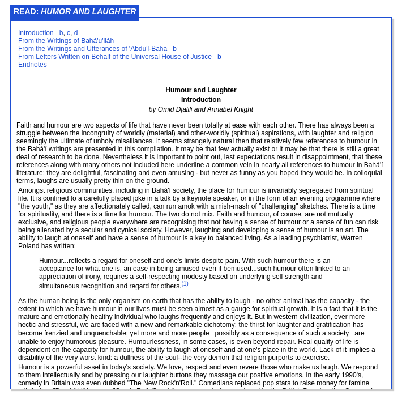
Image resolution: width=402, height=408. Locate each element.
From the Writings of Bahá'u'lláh (66, 41)
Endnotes (32, 65)
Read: (75, 11)
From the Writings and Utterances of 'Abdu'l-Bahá (92, 49)
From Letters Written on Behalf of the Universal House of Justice (115, 57)
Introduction (36, 33)
